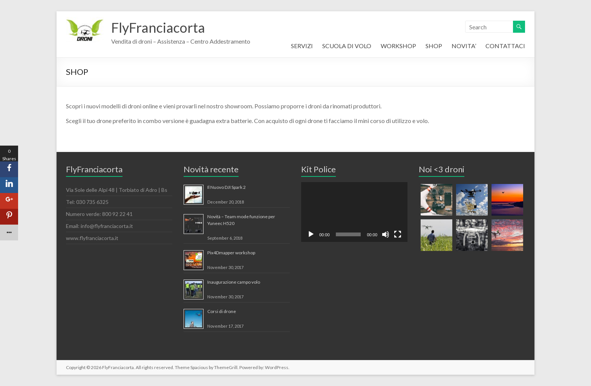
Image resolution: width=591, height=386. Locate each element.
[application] (354, 212)
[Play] (311, 234)
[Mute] (385, 234)
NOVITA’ (464, 45)
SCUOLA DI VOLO (346, 45)
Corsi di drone (221, 311)
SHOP (434, 45)
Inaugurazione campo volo (233, 282)
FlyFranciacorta (158, 27)
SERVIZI (302, 45)
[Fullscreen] (397, 234)
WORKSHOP (398, 45)
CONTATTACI (505, 45)
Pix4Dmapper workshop (231, 252)
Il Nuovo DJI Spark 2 (226, 187)
